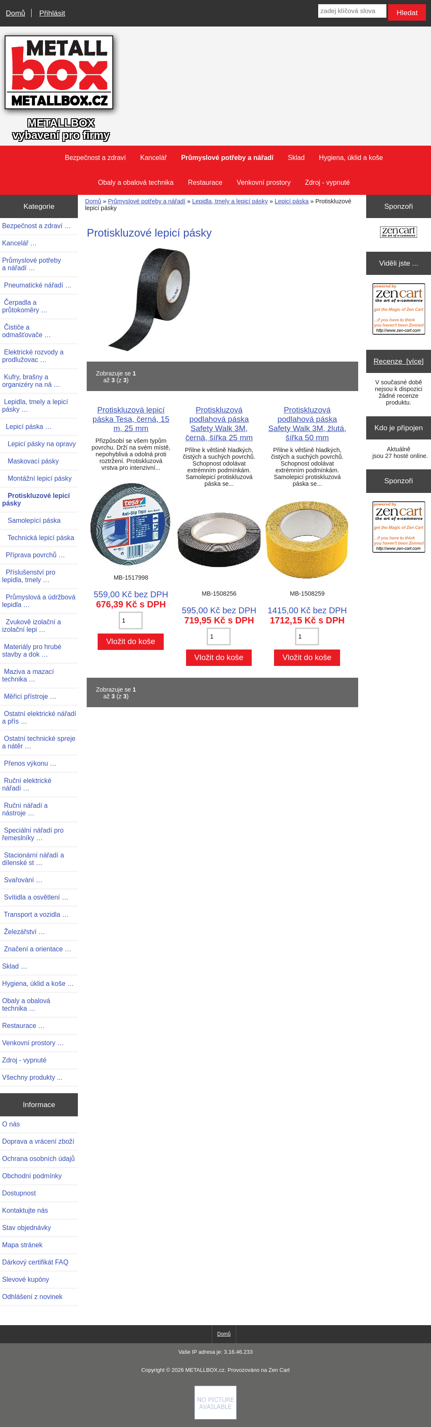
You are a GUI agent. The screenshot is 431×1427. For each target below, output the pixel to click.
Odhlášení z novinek (32, 1296)
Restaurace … (23, 1025)
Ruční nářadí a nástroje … (25, 809)
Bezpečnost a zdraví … (36, 225)
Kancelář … (19, 243)
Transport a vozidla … (35, 914)
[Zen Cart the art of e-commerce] (398, 233)
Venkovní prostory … (33, 1042)
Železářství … (23, 931)
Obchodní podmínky (32, 1175)
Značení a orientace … (37, 949)
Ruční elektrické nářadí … (26, 784)
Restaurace (205, 182)
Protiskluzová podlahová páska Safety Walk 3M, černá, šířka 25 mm (219, 423)
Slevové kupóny (25, 1279)
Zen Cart (279, 1370)
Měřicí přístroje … (29, 696)
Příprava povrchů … (33, 555)
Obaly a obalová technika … (26, 1004)
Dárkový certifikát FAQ (35, 1262)
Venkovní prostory (263, 182)
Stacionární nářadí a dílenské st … (33, 859)
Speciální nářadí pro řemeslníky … (33, 834)
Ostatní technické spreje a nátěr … (38, 742)
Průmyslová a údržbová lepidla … (38, 601)
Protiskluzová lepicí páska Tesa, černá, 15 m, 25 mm (131, 419)
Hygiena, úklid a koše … (38, 983)
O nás (11, 1124)
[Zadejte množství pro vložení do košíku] (131, 620)
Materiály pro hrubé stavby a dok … (31, 650)
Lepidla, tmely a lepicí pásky (230, 201)
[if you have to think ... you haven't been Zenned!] (215, 1417)
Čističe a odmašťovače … (26, 331)
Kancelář (153, 157)
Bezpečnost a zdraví (95, 157)
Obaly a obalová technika (136, 182)
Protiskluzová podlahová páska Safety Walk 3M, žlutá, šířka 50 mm (307, 423)
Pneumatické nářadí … (37, 285)
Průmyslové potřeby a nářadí (146, 201)
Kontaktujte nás (25, 1210)
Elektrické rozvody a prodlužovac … (33, 356)
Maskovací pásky (30, 461)
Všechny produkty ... (32, 1077)
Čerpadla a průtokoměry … (25, 306)
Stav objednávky (26, 1227)
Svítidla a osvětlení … (35, 897)
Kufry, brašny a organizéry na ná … (31, 380)
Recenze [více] (399, 361)
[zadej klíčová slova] (352, 11)
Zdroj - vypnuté (327, 182)
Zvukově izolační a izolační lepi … (31, 625)
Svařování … (22, 880)
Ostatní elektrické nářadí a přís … (39, 717)
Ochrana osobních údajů (38, 1158)
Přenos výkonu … (29, 763)
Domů (15, 13)
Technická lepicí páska (38, 537)
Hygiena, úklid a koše (351, 157)
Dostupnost (19, 1193)
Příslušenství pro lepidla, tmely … (29, 576)
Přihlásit (52, 13)
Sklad (296, 157)
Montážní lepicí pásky (37, 478)
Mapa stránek (22, 1245)
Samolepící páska (31, 520)
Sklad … (14, 966)
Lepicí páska (291, 201)
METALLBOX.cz (204, 1370)
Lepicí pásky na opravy (39, 443)
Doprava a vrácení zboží (38, 1141)
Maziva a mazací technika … (28, 675)
